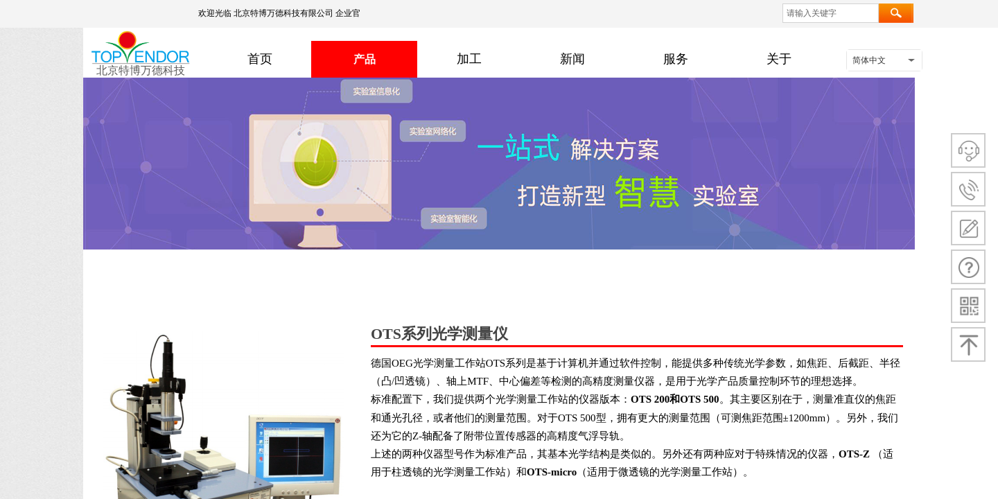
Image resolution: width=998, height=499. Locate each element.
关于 (779, 59)
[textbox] (830, 13)
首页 (259, 59)
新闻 (572, 59)
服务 (675, 59)
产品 (364, 59)
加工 (469, 59)
